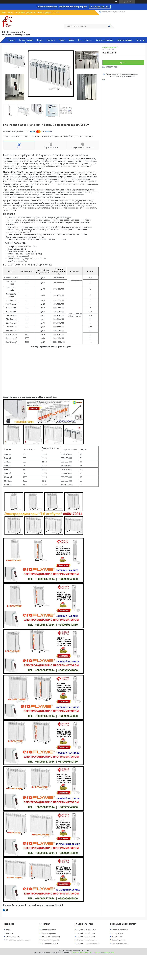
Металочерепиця (49, 930)
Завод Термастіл (118, 940)
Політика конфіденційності (104, 952)
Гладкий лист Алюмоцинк (87, 940)
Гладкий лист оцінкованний (88, 943)
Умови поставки (12, 936)
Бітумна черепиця (49, 933)
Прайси (62, 40)
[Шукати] (108, 26)
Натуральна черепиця (51, 936)
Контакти (51, 40)
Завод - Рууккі (117, 933)
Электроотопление (104, 40)
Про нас (39, 40)
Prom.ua (86, 950)
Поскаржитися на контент (82, 952)
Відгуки (9, 930)
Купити (123, 62)
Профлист (140, 40)
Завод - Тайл (117, 936)
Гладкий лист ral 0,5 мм (86, 933)
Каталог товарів (26, 40)
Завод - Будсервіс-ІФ (120, 943)
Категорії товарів (100, 6)
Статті (71, 40)
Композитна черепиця (51, 940)
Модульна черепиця (50, 943)
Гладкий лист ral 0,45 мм (86, 930)
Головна (11, 40)
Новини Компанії (85, 40)
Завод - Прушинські (120, 930)
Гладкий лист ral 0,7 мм (86, 936)
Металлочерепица (124, 40)
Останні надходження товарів (18, 940)
